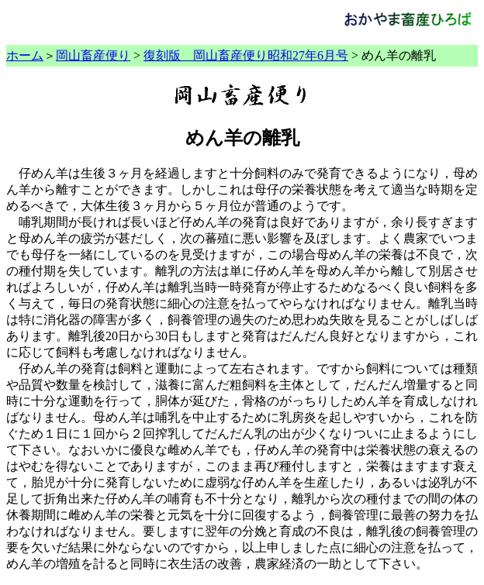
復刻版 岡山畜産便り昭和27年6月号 (245, 55)
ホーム (24, 55)
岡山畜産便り (93, 55)
